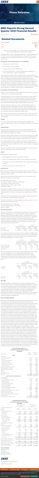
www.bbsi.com (15, 295)
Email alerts (5, 469)
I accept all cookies (34, 476)
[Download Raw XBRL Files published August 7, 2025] (19, 46)
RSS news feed (34, 469)
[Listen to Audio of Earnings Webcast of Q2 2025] (19, 42)
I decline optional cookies (25, 476)
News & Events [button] (19, 22)
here (31, 196)
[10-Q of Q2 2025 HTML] (19, 44)
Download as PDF (34, 34)
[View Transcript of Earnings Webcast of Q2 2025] (34, 43)
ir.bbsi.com (21, 197)
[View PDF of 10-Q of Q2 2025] (36, 45)
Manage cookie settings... (4, 476)
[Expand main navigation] (37, 2)
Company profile (15, 469)
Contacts (25, 469)
